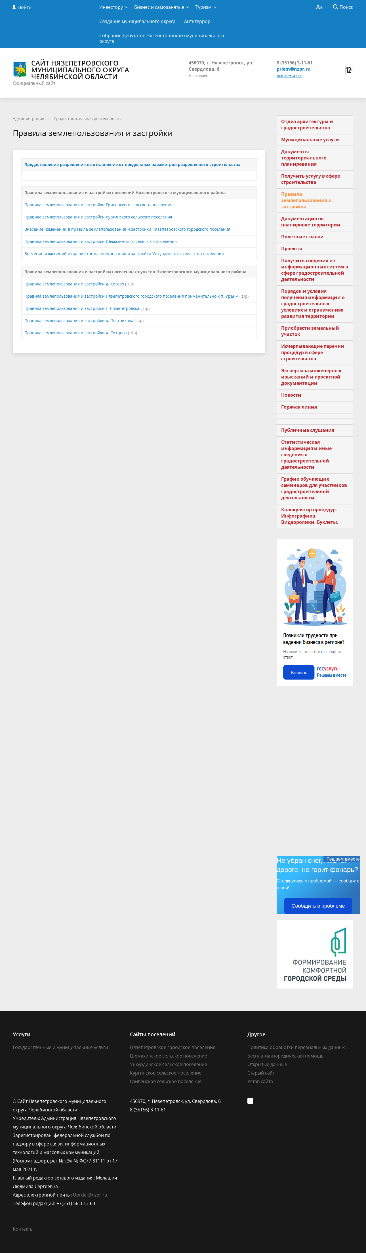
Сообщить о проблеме (318, 906)
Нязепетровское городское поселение (172, 1047)
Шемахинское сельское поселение (168, 1056)
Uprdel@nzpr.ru (90, 1195)
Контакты (23, 1229)
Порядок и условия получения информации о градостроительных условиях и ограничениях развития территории (313, 303)
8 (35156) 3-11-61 (295, 63)
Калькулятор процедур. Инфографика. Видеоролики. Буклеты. (309, 515)
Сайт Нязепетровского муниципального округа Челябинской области (71, 70)
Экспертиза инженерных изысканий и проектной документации (311, 376)
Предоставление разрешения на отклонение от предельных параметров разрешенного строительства (132, 164)
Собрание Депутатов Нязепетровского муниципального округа (161, 38)
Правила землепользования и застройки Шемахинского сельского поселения (100, 241)
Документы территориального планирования (304, 157)
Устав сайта (260, 1081)
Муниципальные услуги (310, 139)
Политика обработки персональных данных (296, 1047)
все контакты (289, 75)
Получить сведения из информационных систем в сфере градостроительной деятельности (314, 269)
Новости (291, 395)
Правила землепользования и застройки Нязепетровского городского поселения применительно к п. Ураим (131, 296)
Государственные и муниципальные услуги (60, 1047)
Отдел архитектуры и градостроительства (307, 124)
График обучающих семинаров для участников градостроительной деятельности (314, 488)
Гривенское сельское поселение (166, 1081)
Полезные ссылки (302, 237)
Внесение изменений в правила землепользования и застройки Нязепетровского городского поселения (127, 229)
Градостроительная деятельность (87, 118)
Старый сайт (261, 1073)
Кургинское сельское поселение (165, 1073)
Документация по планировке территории (310, 221)
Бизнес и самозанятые (159, 7)
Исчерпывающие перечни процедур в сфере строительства (312, 352)
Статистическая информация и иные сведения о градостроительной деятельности (306, 454)
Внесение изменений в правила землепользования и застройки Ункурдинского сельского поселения (124, 253)
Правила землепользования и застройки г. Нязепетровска (81, 308)
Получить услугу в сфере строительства (310, 179)
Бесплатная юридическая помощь (285, 1056)
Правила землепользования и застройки (306, 200)
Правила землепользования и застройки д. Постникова (78, 320)
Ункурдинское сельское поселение (168, 1064)
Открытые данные (267, 1064)
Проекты (291, 248)
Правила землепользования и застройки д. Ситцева (75, 332)
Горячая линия (299, 407)
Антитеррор (197, 21)
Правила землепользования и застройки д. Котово (74, 284)
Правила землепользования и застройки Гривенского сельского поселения (98, 204)
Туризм (203, 7)
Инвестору (111, 7)
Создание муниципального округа (137, 21)
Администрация (28, 118)
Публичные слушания (307, 430)
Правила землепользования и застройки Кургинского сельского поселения (98, 217)
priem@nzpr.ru (294, 69)
